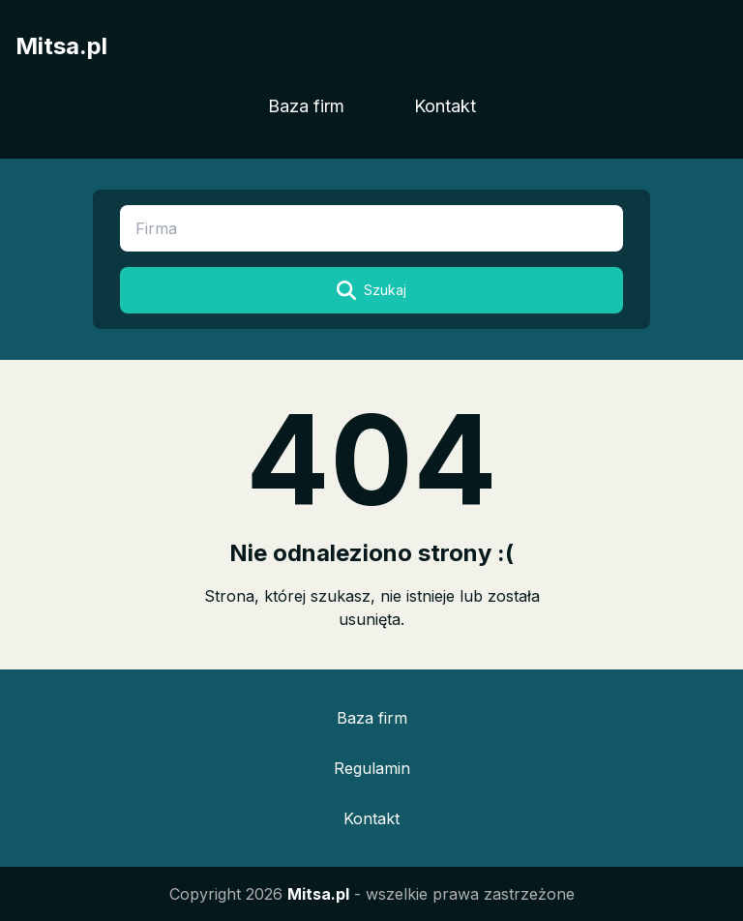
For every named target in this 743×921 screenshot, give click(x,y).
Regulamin (372, 768)
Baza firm (306, 106)
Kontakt (445, 106)
